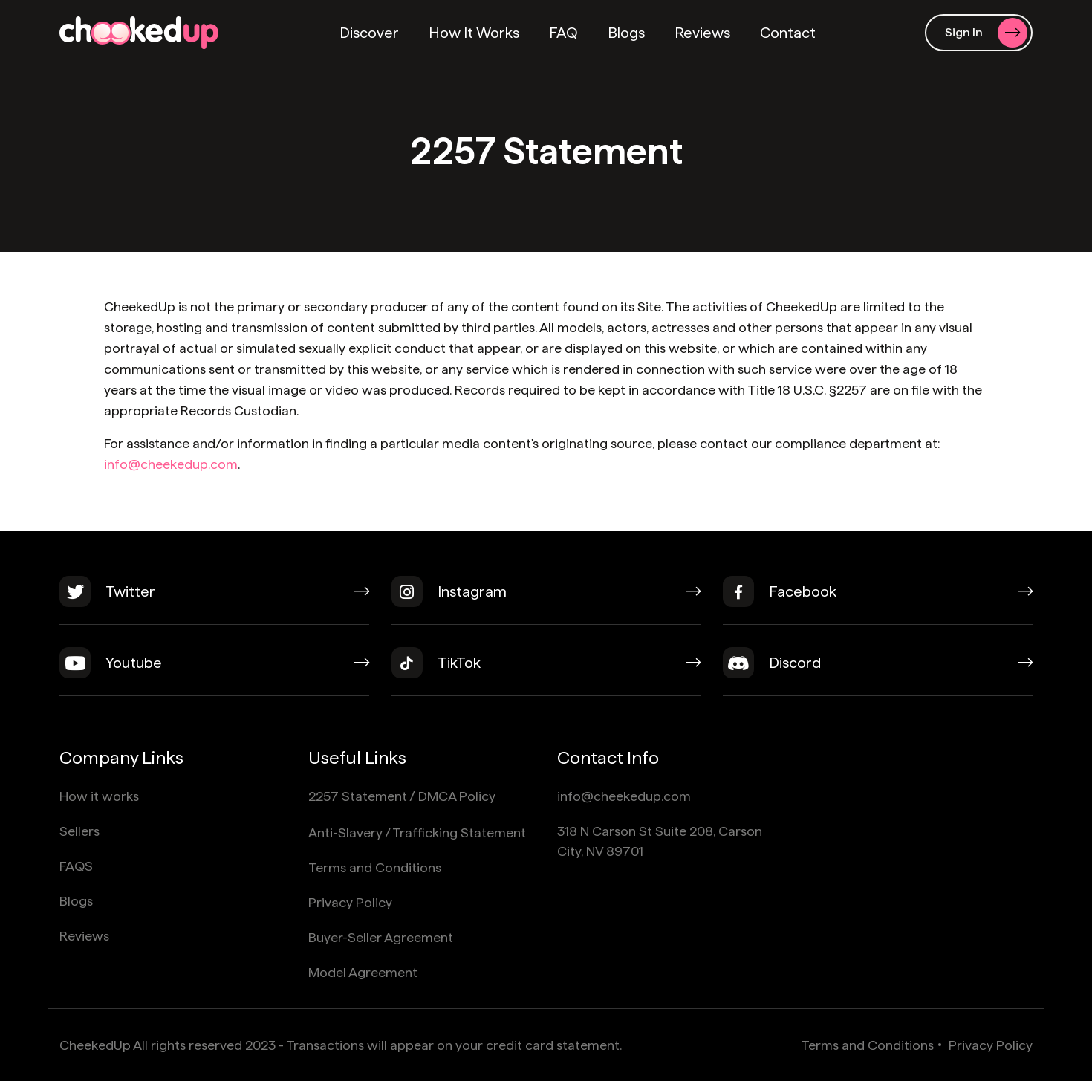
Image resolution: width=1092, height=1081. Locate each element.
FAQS (76, 866)
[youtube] (214, 671)
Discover (369, 33)
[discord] (878, 671)
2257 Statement (357, 796)
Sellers (79, 831)
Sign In (986, 33)
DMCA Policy (456, 796)
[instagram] (546, 600)
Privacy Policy (350, 902)
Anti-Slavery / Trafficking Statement (417, 832)
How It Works (474, 33)
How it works (99, 796)
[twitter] (214, 600)
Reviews (702, 33)
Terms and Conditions (374, 867)
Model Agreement (362, 972)
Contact (788, 33)
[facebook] (878, 600)
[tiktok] (546, 671)
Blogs (626, 33)
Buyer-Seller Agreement (380, 937)
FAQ (563, 33)
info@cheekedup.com (171, 464)
